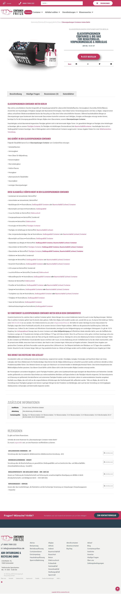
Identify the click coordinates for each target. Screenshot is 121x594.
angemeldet (18, 443)
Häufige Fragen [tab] (33, 94)
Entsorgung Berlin (50, 22)
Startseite (34, 22)
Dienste (41, 22)
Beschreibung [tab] (16, 94)
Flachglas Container (34, 251)
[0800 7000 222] (20, 3)
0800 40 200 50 (16, 323)
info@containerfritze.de (61, 323)
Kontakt (9, 3)
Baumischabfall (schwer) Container (58, 264)
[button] (76, 64)
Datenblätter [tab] (68, 94)
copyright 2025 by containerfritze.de (60, 592)
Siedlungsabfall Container (34, 264)
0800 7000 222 (28, 3)
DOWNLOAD (109, 453)
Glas (59, 22)
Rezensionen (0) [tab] (51, 94)
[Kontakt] (4, 3)
